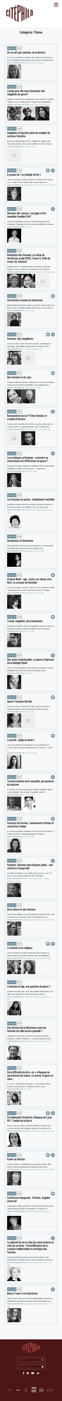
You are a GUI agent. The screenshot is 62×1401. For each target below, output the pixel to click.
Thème (19, 48)
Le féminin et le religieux (19, 948)
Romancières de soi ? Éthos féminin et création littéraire (27, 417)
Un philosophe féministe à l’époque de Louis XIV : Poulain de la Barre (29, 1118)
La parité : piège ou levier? (20, 740)
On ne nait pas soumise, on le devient (26, 52)
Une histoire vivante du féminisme (25, 300)
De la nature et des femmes (21, 909)
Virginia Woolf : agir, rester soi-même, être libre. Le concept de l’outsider (29, 580)
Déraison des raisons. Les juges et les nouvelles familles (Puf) (26, 214)
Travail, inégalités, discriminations (25, 621)
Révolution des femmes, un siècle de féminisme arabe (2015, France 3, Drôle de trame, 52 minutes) (28, 258)
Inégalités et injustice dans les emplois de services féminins (28, 134)
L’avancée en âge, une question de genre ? (28, 986)
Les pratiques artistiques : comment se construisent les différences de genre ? (27, 459)
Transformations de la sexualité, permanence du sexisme (30, 782)
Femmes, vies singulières (20, 338)
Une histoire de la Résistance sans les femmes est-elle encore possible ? (26, 1029)
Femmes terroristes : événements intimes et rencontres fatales (30, 824)
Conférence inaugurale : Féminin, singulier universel (28, 1199)
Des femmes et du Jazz (19, 377)
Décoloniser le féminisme (20, 540)
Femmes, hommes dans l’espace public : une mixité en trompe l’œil (30, 866)
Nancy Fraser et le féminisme (22, 1293)
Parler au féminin (16, 1159)
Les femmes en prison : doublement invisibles (31, 499)
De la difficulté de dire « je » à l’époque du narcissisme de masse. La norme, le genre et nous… (30, 1075)
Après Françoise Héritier (19, 701)
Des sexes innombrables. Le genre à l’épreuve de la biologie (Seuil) (30, 661)
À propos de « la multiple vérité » (24, 174)
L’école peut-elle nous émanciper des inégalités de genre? (26, 92)
